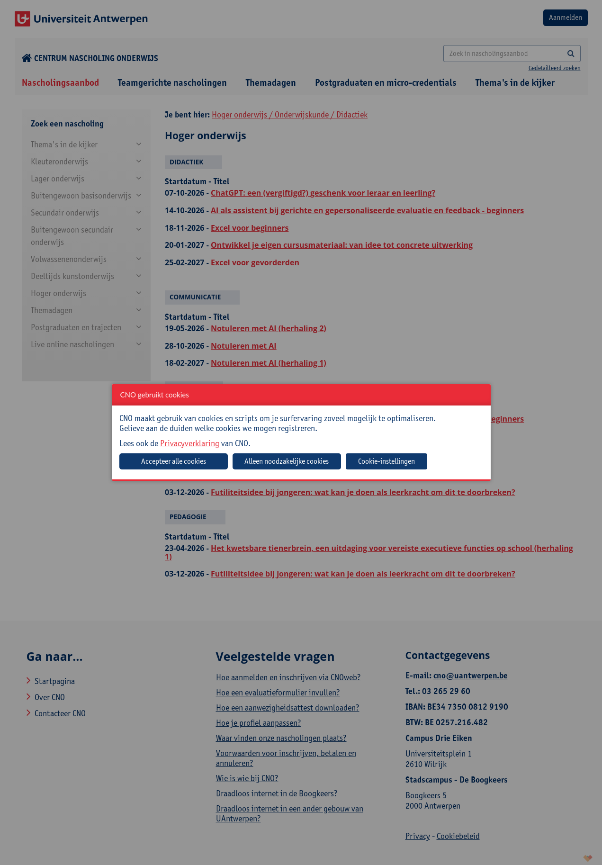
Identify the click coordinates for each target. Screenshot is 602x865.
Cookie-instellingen (386, 461)
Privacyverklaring (189, 443)
